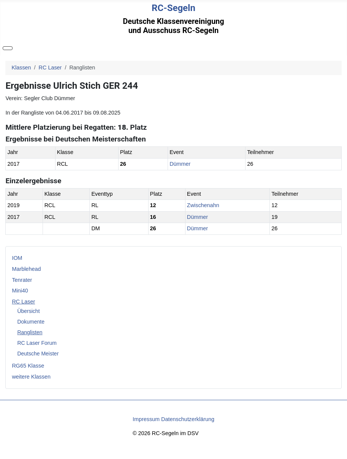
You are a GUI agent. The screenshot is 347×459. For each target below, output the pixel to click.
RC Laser (23, 302)
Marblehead (26, 269)
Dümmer (180, 164)
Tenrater (22, 280)
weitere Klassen (31, 377)
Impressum (146, 419)
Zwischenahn (203, 205)
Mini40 (20, 291)
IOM (17, 258)
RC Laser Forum (36, 343)
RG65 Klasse (28, 366)
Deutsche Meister (38, 354)
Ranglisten (29, 332)
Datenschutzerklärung (187, 419)
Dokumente (30, 322)
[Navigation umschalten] (8, 48)
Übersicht (28, 311)
